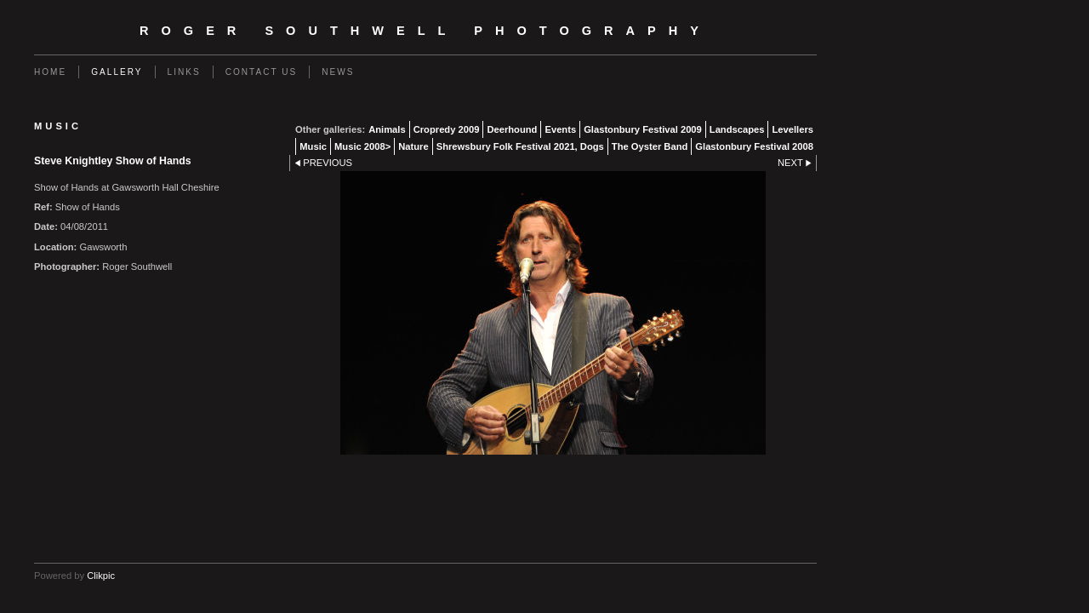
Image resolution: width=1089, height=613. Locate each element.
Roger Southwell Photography (425, 30)
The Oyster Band (650, 146)
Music (313, 146)
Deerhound (512, 129)
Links (184, 72)
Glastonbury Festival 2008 (754, 146)
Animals (387, 129)
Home (50, 72)
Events (560, 129)
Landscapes (737, 129)
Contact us (261, 72)
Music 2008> (362, 146)
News (338, 72)
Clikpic (101, 575)
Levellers (792, 129)
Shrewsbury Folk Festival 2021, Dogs (520, 146)
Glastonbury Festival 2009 (643, 129)
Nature (413, 146)
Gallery (116, 72)
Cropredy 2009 (446, 129)
